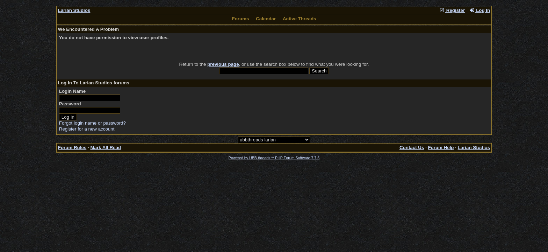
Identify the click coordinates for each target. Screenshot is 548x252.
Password (70, 103)
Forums (240, 18)
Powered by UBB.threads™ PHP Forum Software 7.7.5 (274, 158)
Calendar (266, 18)
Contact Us (411, 147)
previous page (223, 64)
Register (452, 10)
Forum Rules (72, 147)
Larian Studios (74, 10)
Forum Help (441, 147)
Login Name (72, 91)
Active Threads (299, 18)
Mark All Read (105, 147)
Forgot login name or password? (92, 123)
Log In (479, 10)
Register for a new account (87, 129)
